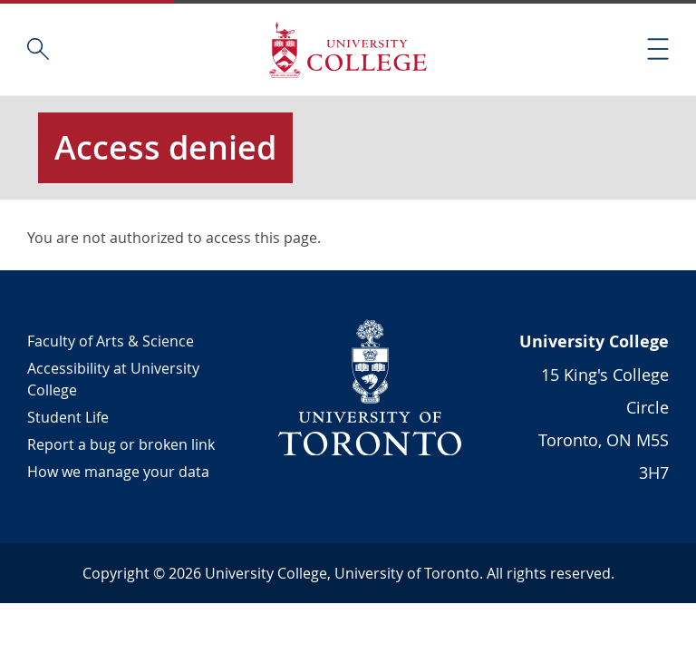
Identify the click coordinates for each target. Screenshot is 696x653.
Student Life (68, 417)
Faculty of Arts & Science (110, 341)
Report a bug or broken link (121, 444)
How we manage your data (118, 472)
